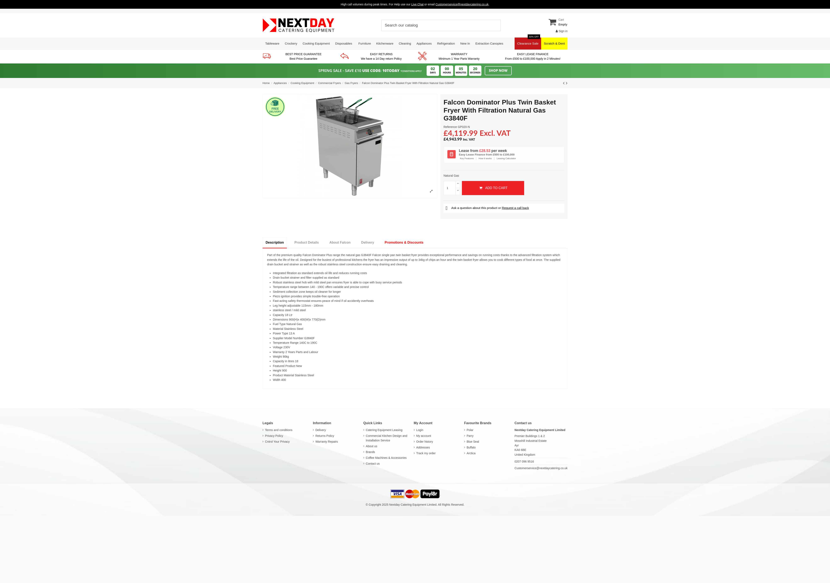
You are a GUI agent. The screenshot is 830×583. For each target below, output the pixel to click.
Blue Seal (473, 441)
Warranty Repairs (326, 441)
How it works (485, 158)
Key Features (467, 158)
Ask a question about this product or (487, 208)
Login (419, 430)
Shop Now (498, 70)
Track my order (426, 453)
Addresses (423, 447)
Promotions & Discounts (404, 242)
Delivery (367, 242)
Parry (470, 435)
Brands (370, 452)
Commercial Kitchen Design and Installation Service (386, 438)
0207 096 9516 (524, 461)
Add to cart (493, 188)
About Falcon (339, 242)
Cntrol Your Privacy (277, 441)
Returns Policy (324, 435)
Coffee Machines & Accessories (386, 457)
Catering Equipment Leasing (384, 430)
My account (423, 435)
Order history (424, 441)
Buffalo (471, 447)
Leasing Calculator (506, 158)
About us (371, 446)
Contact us (373, 463)
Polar (470, 430)
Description (275, 242)
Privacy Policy (274, 435)
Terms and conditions (278, 430)
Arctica (471, 453)
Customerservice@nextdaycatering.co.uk (541, 468)
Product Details (306, 242)
